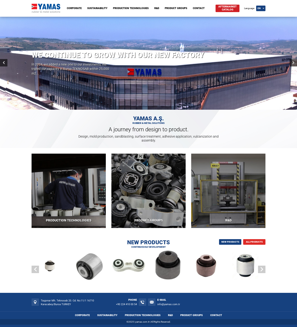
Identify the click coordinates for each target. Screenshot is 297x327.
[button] (261, 269)
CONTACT (199, 8)
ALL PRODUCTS (254, 241)
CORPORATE (74, 8)
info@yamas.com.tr (168, 304)
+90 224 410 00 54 (126, 304)
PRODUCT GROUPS (176, 8)
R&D (156, 8)
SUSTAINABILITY (97, 8)
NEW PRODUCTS (230, 241)
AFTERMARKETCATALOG (227, 8)
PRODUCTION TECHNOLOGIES (131, 8)
